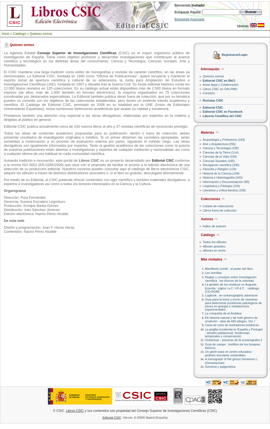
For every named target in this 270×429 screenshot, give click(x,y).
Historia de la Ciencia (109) (221, 173)
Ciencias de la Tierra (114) (220, 152)
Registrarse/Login (234, 55)
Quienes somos (41, 34)
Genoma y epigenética (220, 366)
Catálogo (19, 34)
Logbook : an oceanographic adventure (231, 295)
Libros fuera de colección (220, 210)
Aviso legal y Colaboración (221, 84)
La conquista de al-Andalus (223, 313)
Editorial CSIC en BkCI (219, 80)
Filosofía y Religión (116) (220, 169)
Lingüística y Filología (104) (221, 186)
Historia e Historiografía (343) (223, 177)
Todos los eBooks (215, 242)
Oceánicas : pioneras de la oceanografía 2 (233, 340)
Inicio (5, 34)
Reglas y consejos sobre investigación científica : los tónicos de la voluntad (231, 278)
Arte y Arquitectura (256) (219, 144)
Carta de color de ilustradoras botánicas (232, 325)
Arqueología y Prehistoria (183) (224, 139)
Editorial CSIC (213, 107)
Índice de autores (214, 226)
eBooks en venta (214, 250)
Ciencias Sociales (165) (219, 161)
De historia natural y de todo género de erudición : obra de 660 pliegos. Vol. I (231, 319)
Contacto (209, 93)
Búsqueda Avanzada (189, 19)
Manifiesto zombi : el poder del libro (229, 268)
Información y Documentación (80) (226, 181)
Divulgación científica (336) (221, 165)
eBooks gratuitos (214, 246)
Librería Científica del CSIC (222, 116)
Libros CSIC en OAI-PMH (220, 89)
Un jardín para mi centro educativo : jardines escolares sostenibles (229, 353)
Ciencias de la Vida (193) (220, 156)
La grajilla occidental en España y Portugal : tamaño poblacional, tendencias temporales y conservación (233, 333)
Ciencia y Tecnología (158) (221, 148)
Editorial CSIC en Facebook (223, 111)
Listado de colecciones (218, 206)
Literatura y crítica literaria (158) (224, 190)
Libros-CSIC (75, 411)
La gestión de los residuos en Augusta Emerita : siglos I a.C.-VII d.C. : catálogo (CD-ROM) (232, 288)
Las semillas (213, 272)
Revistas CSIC (213, 100)
